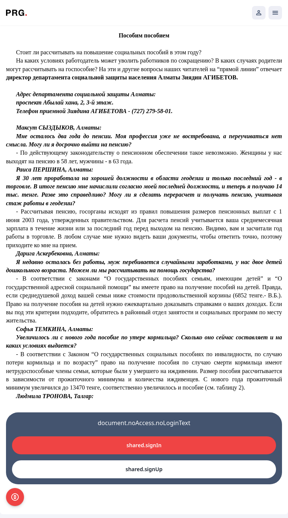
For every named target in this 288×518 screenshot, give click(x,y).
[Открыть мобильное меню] (275, 12)
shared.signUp (144, 469)
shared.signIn (143, 445)
